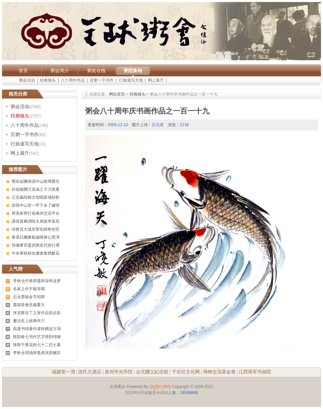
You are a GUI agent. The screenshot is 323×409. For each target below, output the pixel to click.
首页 (23, 70)
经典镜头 (48, 80)
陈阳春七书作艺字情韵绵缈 (37, 336)
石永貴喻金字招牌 (29, 297)
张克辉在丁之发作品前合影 (37, 312)
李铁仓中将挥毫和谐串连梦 (37, 281)
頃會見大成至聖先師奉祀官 (35, 229)
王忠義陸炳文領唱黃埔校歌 (35, 197)
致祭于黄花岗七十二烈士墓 (37, 344)
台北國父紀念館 (152, 371)
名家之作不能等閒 (29, 289)
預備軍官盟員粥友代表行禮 (35, 245)
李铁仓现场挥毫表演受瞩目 (37, 352)
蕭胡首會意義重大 (29, 305)
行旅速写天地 (131, 80)
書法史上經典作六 (29, 320)
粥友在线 (96, 70)
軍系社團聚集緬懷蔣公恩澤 (35, 237)
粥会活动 (27, 80)
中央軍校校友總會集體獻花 (35, 253)
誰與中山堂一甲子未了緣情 (35, 205)
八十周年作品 (73, 80)
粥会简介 (60, 70)
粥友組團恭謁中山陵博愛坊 (35, 181)
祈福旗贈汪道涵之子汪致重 (35, 189)
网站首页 (117, 94)
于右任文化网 (186, 371)
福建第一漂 (63, 371)
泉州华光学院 (119, 371)
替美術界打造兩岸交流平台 (35, 213)
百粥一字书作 (102, 80)
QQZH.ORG (160, 386)
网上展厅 (156, 80)
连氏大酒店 (89, 371)
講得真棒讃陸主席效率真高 (35, 221)
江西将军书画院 (255, 371)
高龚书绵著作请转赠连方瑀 (37, 328)
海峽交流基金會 (219, 371)
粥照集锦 (133, 70)
